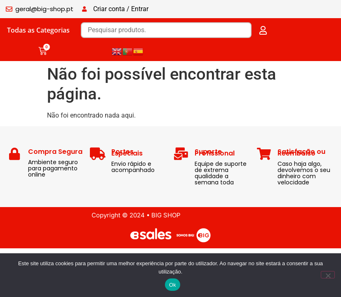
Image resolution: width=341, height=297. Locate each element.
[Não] (328, 274)
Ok (172, 285)
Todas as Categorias (38, 30)
